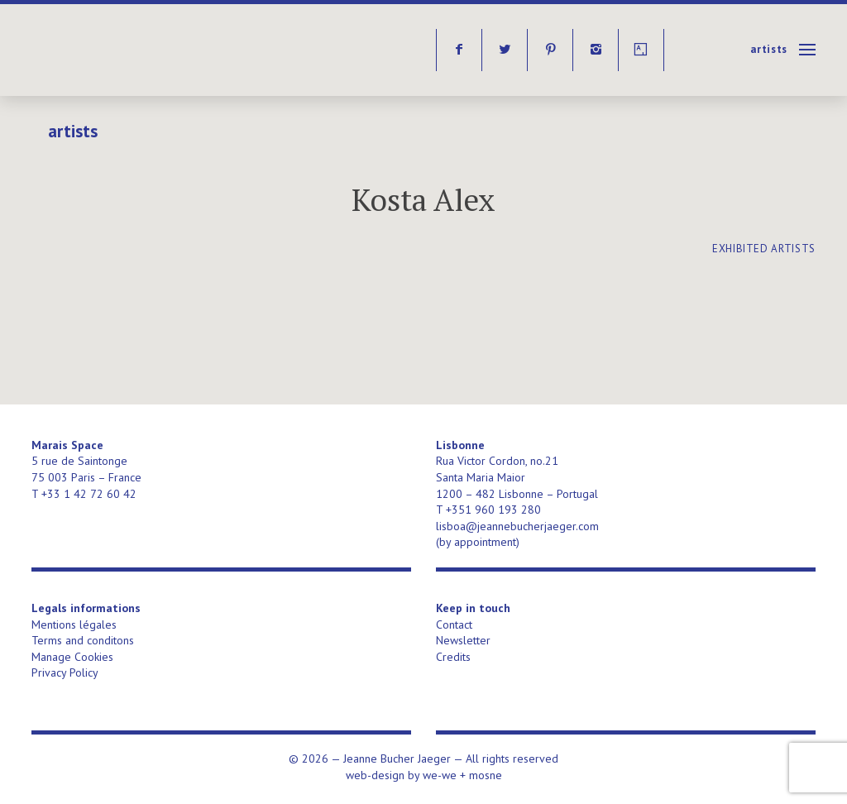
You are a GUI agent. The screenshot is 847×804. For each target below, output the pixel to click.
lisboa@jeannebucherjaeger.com (517, 526)
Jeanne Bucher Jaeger (158, 50)
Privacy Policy (64, 672)
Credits (453, 656)
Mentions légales (74, 624)
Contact (454, 624)
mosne (485, 775)
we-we (440, 775)
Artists (768, 49)
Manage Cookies (72, 656)
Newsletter (463, 640)
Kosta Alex (423, 199)
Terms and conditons (82, 640)
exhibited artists (764, 249)
